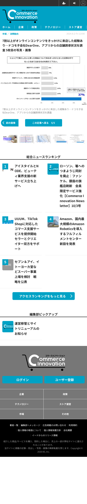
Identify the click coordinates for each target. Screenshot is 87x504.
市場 (21, 414)
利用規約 (73, 425)
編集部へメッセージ (30, 425)
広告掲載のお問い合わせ (54, 425)
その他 (65, 414)
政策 (34, 27)
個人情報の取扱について (29, 430)
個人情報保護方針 (52, 430)
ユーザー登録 (64, 379)
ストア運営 (75, 27)
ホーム (6, 27)
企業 (21, 27)
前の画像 (10, 122)
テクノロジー (53, 27)
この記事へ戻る (43, 122)
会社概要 (67, 430)
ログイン (22, 379)
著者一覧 (14, 425)
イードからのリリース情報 (45, 435)
